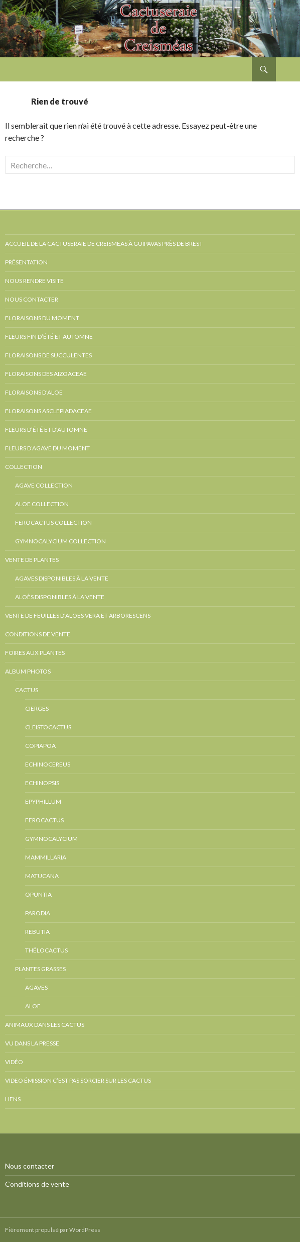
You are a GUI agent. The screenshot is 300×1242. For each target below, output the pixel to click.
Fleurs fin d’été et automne (49, 336)
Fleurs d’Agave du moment (47, 448)
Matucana (42, 876)
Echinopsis (42, 783)
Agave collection (44, 485)
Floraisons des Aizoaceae (46, 373)
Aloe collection (42, 504)
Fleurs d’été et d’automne (46, 429)
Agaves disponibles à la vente (61, 578)
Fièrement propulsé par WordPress (52, 1229)
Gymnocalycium (51, 838)
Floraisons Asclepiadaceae (48, 411)
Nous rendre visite (34, 280)
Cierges (37, 708)
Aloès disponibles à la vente (59, 597)
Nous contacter (31, 299)
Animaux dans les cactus (44, 1024)
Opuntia (38, 894)
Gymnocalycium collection (60, 541)
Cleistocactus (48, 727)
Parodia (37, 913)
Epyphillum (43, 801)
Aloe (33, 1006)
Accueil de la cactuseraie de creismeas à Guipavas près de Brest (104, 243)
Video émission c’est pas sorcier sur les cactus (78, 1080)
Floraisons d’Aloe (34, 392)
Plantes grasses (40, 969)
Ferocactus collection (53, 522)
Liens (13, 1099)
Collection (23, 466)
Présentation (26, 262)
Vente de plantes (32, 559)
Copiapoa (40, 745)
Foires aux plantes (35, 652)
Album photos (28, 671)
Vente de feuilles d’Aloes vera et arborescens (78, 615)
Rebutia (37, 931)
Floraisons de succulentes (48, 355)
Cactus (26, 690)
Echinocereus (47, 764)
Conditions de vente (37, 634)
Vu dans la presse (32, 1043)
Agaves (36, 987)
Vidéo (14, 1062)
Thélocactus (46, 950)
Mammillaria (45, 857)
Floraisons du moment (42, 318)
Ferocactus (44, 820)
